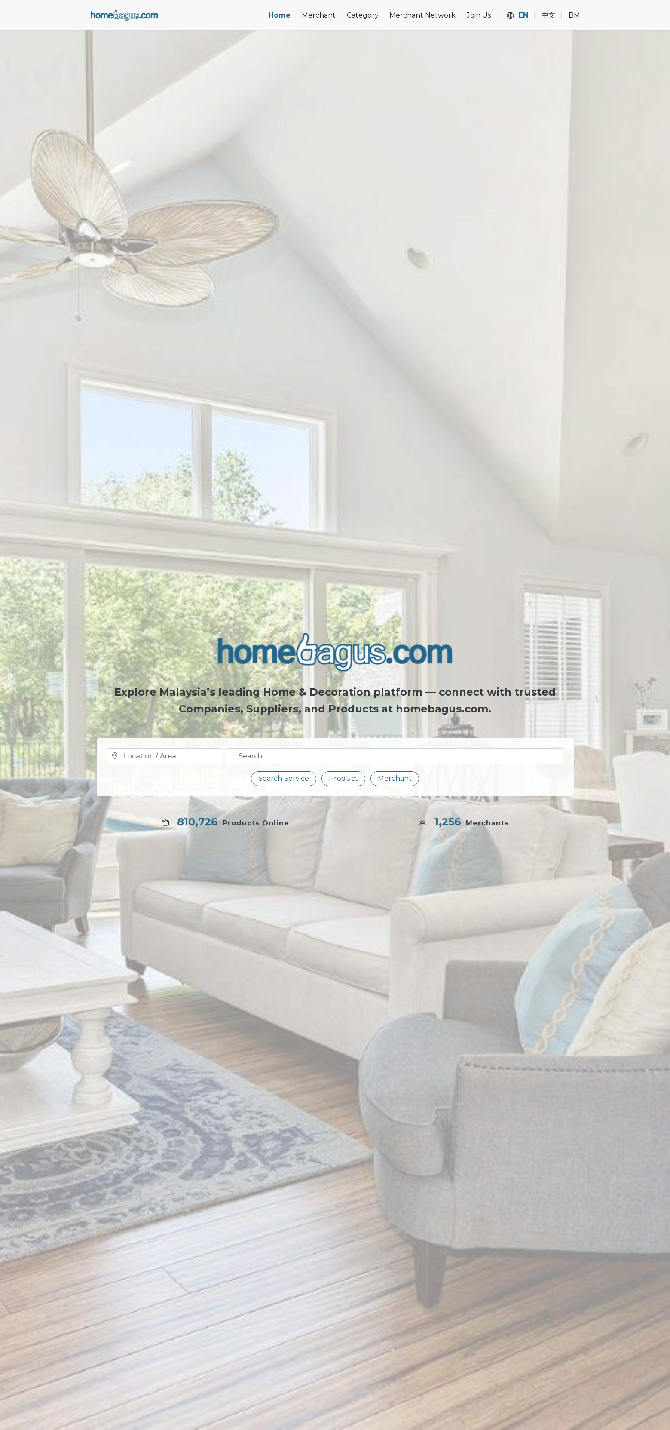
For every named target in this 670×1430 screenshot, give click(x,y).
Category (363, 15)
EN (523, 15)
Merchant (319, 15)
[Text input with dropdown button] (394, 756)
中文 (548, 15)
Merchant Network (422, 15)
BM (574, 15)
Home (280, 15)
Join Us (479, 15)
